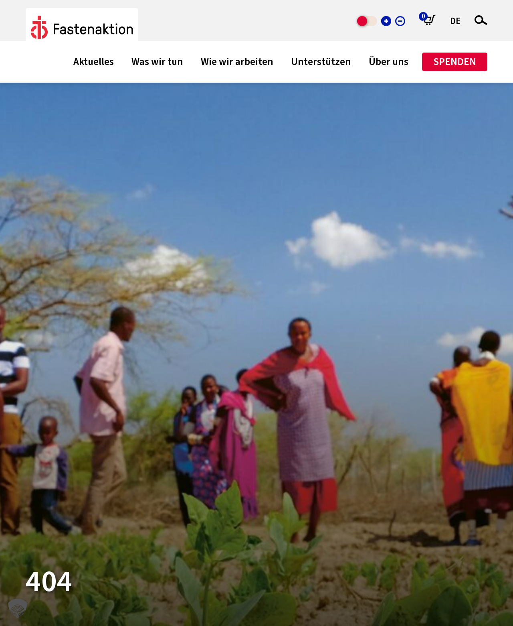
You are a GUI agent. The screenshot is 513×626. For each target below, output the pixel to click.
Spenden (454, 61)
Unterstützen (321, 62)
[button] (17, 608)
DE (455, 21)
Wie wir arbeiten (237, 62)
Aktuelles (93, 62)
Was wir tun (157, 62)
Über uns (388, 62)
